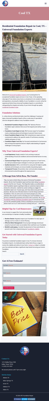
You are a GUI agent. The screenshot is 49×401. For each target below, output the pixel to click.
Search (4, 251)
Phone (7, 280)
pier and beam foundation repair (22, 199)
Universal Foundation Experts (18, 95)
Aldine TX (5, 389)
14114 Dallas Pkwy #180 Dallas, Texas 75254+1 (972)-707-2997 (9, 364)
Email (6, 273)
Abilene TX (6, 377)
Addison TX (6, 386)
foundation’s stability (33, 229)
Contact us (31, 245)
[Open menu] (45, 3)
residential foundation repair (10, 107)
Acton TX (5, 383)
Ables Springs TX (8, 380)
